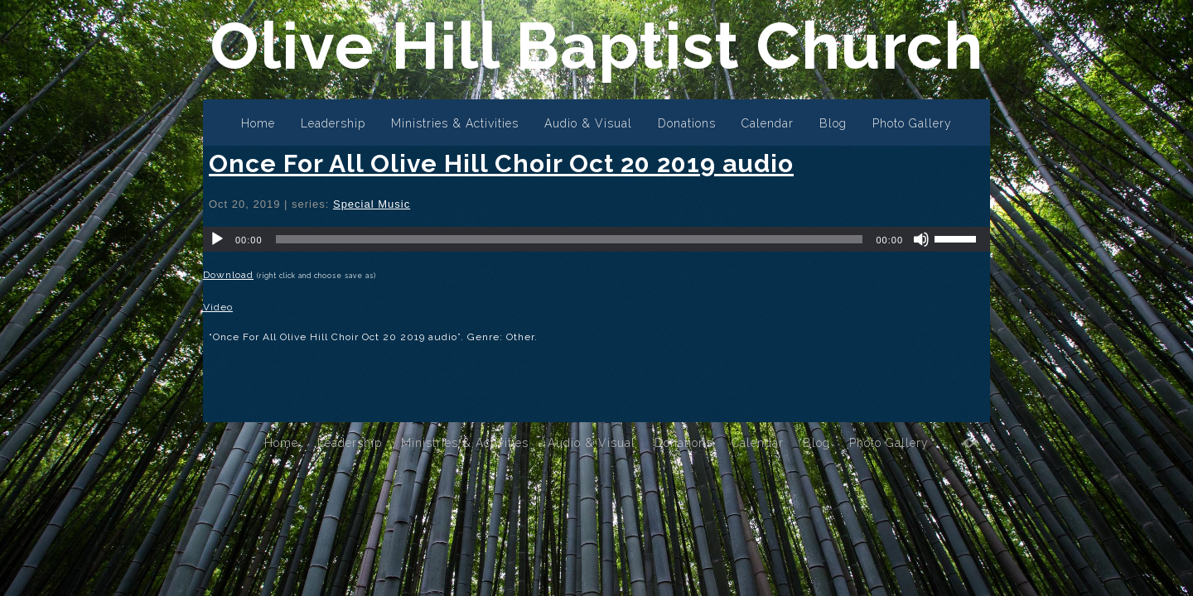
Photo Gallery (912, 123)
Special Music (371, 204)
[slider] (569, 239)
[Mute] (921, 239)
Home (258, 123)
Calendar (767, 123)
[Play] (217, 239)
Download (228, 275)
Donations (687, 123)
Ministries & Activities (455, 123)
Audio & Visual (588, 123)
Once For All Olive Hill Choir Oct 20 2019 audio (501, 163)
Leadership (333, 123)
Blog (833, 123)
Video (218, 307)
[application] (596, 239)
